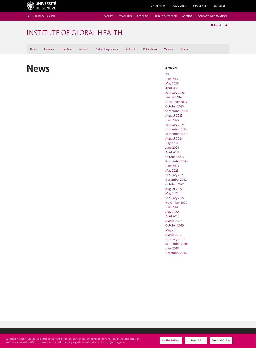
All (167, 74)
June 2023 (172, 166)
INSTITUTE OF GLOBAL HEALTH (74, 32)
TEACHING (125, 16)
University (158, 5)
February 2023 (175, 175)
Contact (185, 49)
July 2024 (171, 143)
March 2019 (173, 235)
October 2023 (174, 157)
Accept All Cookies (221, 341)
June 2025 (172, 120)
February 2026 (175, 93)
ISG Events (130, 49)
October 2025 (174, 106)
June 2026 (172, 79)
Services (220, 5)
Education (66, 49)
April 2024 (172, 152)
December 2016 (176, 253)
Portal (216, 25)
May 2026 (172, 83)
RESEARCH (143, 16)
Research (83, 49)
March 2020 (173, 221)
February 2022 (175, 198)
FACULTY (109, 16)
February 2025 (174, 125)
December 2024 (176, 129)
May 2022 (171, 193)
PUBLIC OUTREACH (166, 16)
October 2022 (174, 184)
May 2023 (171, 170)
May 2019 (171, 230)
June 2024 (172, 147)
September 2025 (176, 111)
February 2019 (175, 239)
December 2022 (176, 179)
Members (169, 49)
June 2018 (172, 248)
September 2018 (176, 244)
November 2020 (176, 202)
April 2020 (172, 216)
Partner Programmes (106, 49)
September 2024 (176, 134)
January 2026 (174, 97)
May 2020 (172, 212)
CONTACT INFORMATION (212, 16)
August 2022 (174, 189)
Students (200, 5)
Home (33, 49)
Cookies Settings (170, 341)
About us (49, 49)
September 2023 (176, 161)
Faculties (179, 5)
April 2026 (172, 88)
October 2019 (174, 225)
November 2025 (176, 102)
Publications (150, 49)
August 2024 (174, 138)
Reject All (195, 341)
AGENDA (187, 16)
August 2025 (173, 115)
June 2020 (172, 207)
